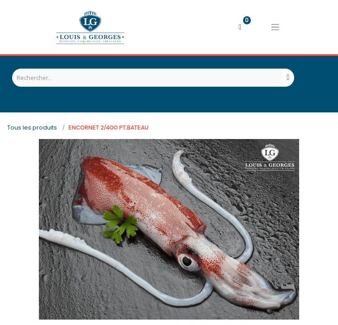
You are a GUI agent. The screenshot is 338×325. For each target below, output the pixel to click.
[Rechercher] (288, 78)
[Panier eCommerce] (240, 27)
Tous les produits (32, 127)
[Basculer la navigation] (275, 27)
